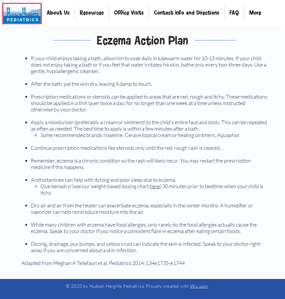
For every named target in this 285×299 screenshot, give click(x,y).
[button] (58, 13)
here (155, 186)
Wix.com (199, 286)
